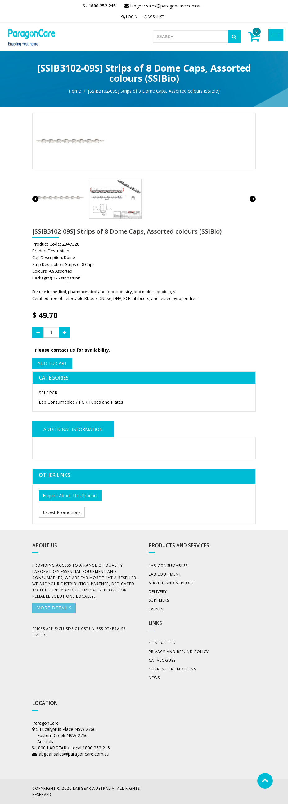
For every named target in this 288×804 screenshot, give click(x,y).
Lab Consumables (168, 565)
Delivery (158, 591)
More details (54, 608)
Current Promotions (172, 669)
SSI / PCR (48, 393)
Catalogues (162, 660)
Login (129, 17)
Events (156, 609)
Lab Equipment (165, 574)
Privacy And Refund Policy (179, 651)
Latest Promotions (62, 512)
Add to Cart (52, 363)
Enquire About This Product (70, 496)
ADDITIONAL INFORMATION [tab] (73, 429)
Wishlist (154, 17)
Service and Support (171, 583)
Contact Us (162, 643)
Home (75, 91)
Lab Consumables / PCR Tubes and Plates (81, 402)
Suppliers (159, 600)
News (154, 677)
